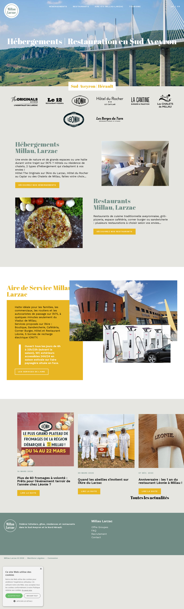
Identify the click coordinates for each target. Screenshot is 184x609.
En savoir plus (27, 590)
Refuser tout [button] (32, 596)
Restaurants (81, 6)
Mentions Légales (35, 558)
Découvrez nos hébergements (37, 185)
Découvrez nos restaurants (114, 231)
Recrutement (99, 533)
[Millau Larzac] (11, 10)
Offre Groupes (99, 527)
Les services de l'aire (31, 372)
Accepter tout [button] (14, 596)
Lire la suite (28, 493)
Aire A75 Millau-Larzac (109, 6)
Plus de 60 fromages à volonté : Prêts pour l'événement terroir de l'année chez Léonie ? (43, 481)
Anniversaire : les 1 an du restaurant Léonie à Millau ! (160, 481)
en (172, 6)
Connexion (53, 558)
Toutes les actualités (149, 497)
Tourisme (135, 6)
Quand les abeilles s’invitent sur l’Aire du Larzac (103, 481)
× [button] (41, 569)
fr (178, 6)
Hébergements (58, 6)
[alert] (23, 586)
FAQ (93, 530)
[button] (22, 601)
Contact (96, 537)
